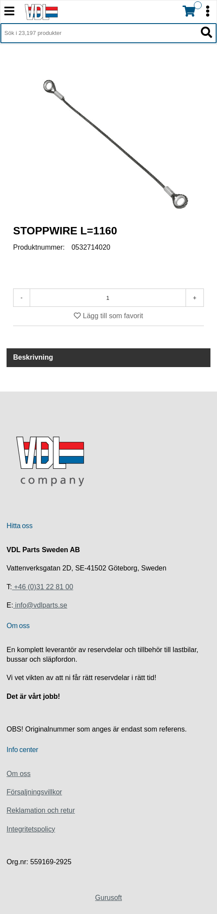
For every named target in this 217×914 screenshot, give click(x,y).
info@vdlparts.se (40, 605)
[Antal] (108, 298)
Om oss (19, 773)
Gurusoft (108, 897)
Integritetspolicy (31, 829)
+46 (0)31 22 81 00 (42, 587)
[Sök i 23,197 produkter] (98, 33)
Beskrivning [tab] (33, 357)
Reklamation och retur (41, 810)
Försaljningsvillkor (34, 792)
